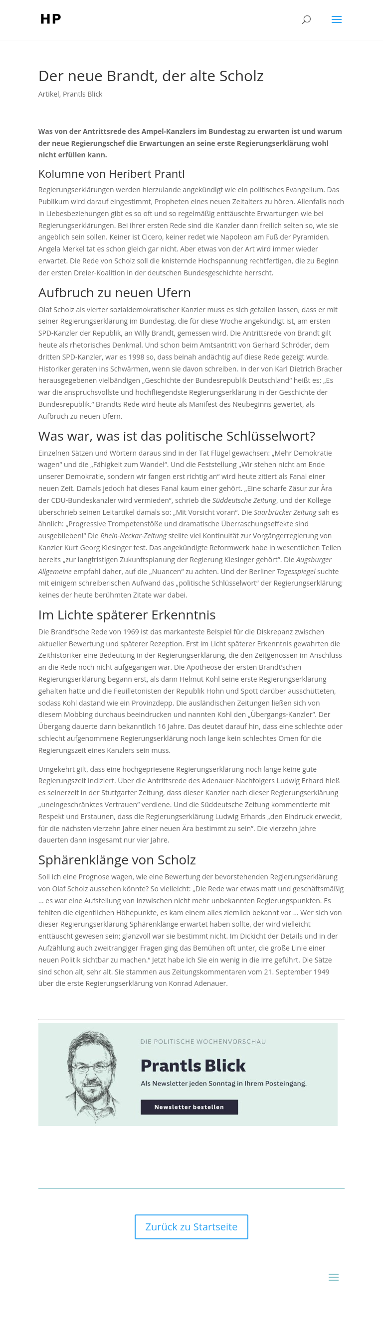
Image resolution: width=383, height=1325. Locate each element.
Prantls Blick (83, 94)
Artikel (48, 94)
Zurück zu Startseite (192, 1226)
